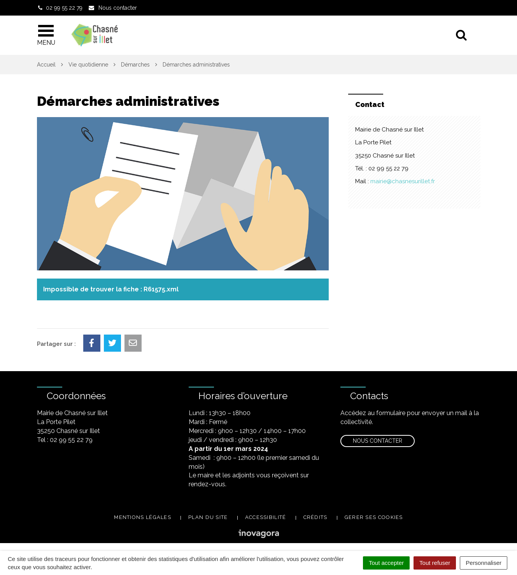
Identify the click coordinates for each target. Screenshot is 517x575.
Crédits (315, 517)
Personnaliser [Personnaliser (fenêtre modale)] (483, 562)
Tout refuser (434, 562)
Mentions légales (142, 517)
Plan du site (208, 517)
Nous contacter (377, 441)
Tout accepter (386, 562)
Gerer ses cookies (374, 517)
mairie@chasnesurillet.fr (402, 181)
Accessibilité (265, 517)
